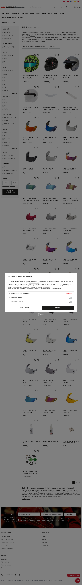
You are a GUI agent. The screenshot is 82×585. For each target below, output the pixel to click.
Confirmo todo (58, 307)
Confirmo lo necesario (24, 307)
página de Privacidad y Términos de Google (51, 288)
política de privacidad (34, 282)
